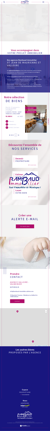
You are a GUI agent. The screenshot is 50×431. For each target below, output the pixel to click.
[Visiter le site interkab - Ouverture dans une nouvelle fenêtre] (25, 406)
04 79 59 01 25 (14, 287)
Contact (48, 121)
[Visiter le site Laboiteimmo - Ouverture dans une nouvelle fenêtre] (25, 427)
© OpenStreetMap (44, 345)
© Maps (39, 345)
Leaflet (35, 345)
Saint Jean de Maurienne (26, 86)
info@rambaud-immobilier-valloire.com (22, 291)
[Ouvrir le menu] (43, 2)
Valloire (34, 86)
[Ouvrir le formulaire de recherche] (4, 2)
